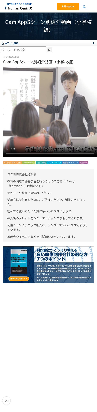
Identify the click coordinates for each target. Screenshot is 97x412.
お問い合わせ (68, 6)
